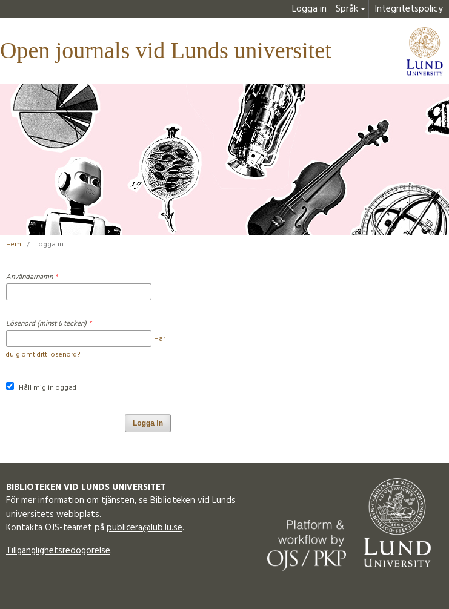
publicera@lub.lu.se (144, 528)
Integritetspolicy (408, 9)
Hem (13, 245)
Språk (347, 9)
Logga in (309, 9)
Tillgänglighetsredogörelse (58, 551)
